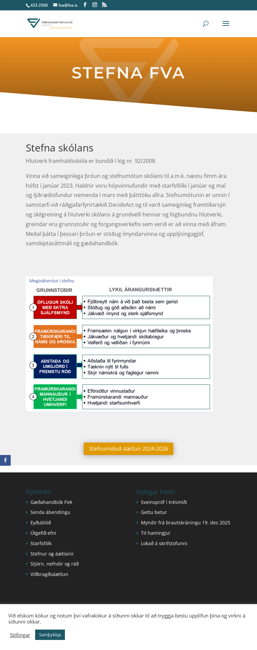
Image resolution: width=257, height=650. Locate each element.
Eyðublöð (40, 522)
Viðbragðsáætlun (49, 574)
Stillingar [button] (20, 635)
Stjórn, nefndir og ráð (54, 564)
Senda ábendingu (50, 512)
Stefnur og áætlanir (52, 553)
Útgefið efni (43, 533)
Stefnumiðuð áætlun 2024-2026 (128, 448)
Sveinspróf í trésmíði (164, 502)
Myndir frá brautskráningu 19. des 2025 (185, 522)
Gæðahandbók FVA (51, 502)
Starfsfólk (41, 543)
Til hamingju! (155, 533)
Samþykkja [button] (50, 635)
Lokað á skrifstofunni (164, 543)
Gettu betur (154, 512)
